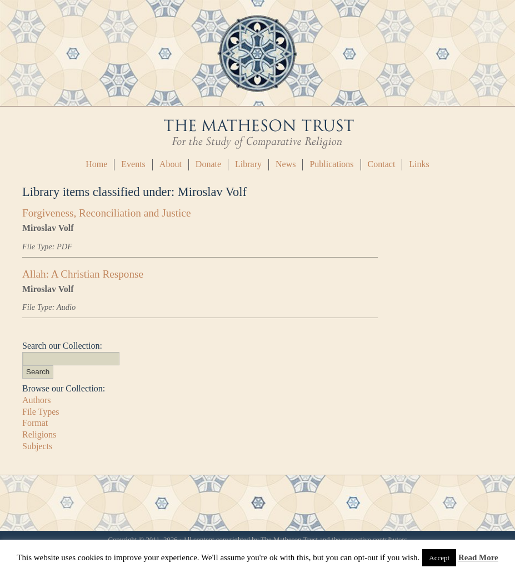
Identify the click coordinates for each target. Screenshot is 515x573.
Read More (478, 557)
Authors (36, 400)
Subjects (37, 446)
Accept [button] (439, 558)
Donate (208, 164)
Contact (382, 164)
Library (248, 164)
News (286, 164)
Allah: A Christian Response (82, 274)
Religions (39, 434)
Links (419, 164)
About (170, 164)
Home (96, 164)
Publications (331, 164)
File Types (40, 411)
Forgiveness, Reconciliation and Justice (106, 213)
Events (133, 164)
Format (35, 423)
